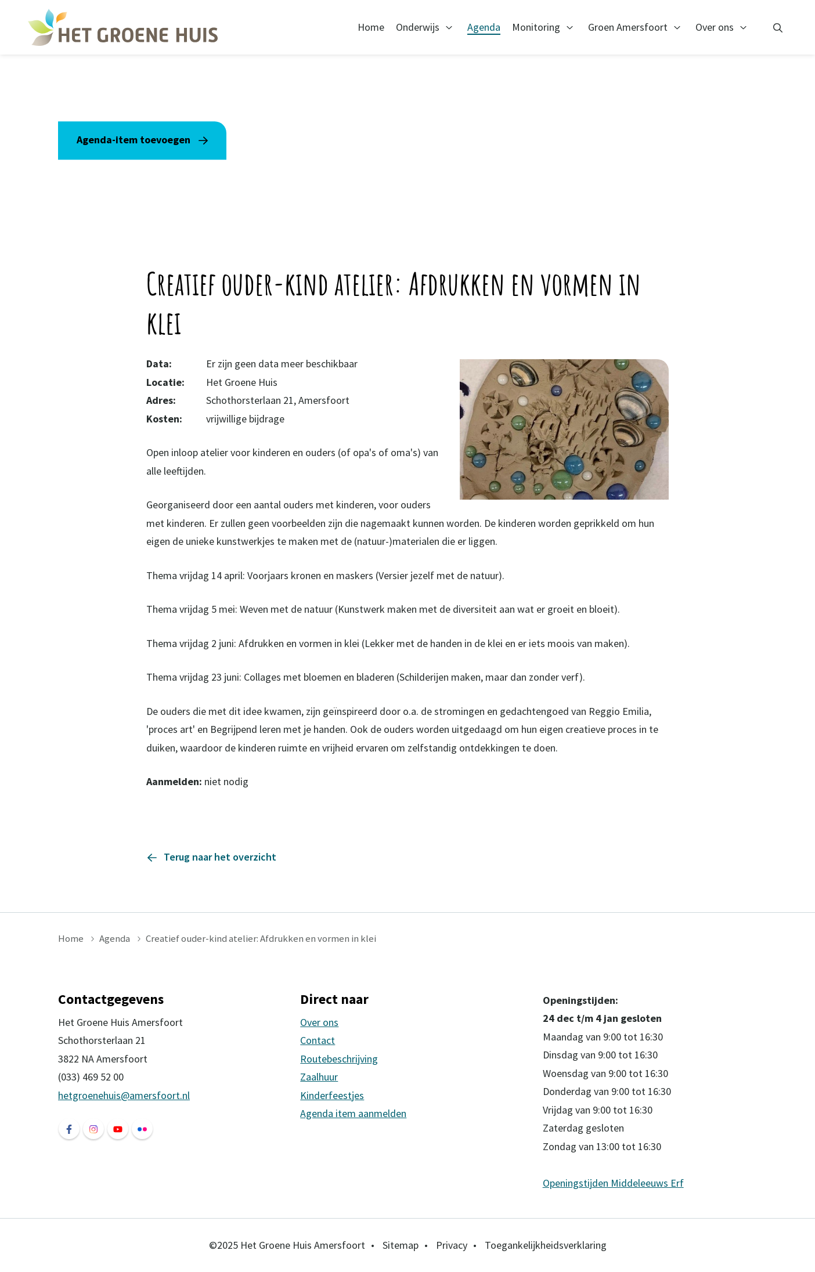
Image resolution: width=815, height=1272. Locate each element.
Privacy (451, 1245)
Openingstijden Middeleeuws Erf (613, 1183)
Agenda (483, 27)
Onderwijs (417, 27)
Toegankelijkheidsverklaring (546, 1245)
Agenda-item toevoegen (133, 140)
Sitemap (401, 1245)
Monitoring (536, 27)
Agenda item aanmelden (353, 1113)
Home (371, 27)
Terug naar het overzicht (220, 856)
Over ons (714, 27)
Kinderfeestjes (332, 1095)
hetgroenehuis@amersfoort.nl (124, 1095)
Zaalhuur (319, 1076)
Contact (317, 1040)
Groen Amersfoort (628, 27)
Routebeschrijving (339, 1058)
